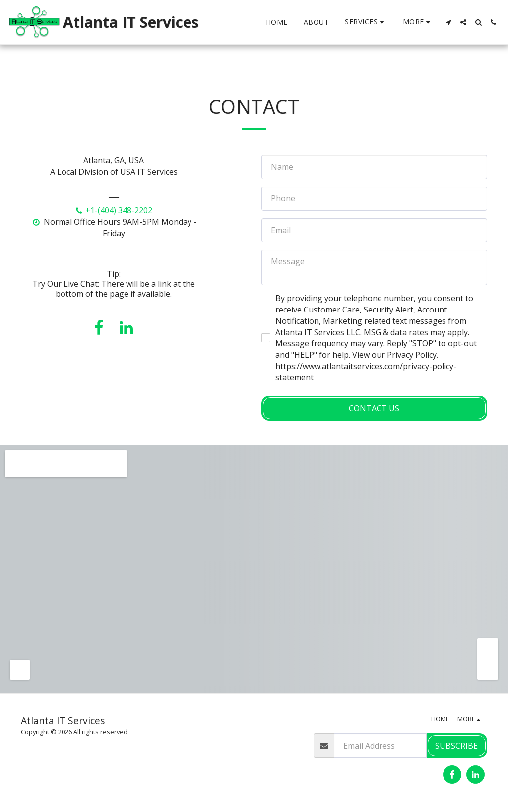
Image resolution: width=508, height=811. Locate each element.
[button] (365, 22)
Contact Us (374, 408)
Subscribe (456, 745)
